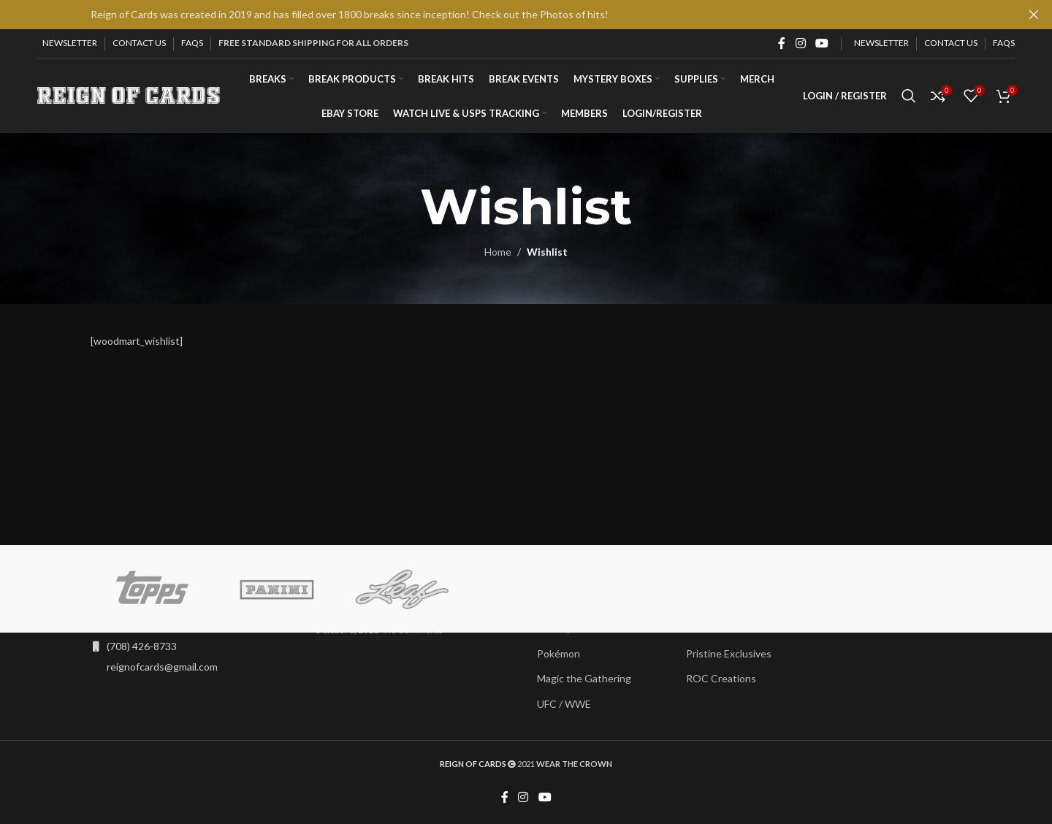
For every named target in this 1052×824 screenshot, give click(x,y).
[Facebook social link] (781, 43)
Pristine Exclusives (728, 654)
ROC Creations (721, 679)
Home (497, 254)
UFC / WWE (564, 704)
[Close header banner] (1033, 14)
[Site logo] (128, 95)
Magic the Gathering (584, 679)
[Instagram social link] (800, 43)
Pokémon (558, 654)
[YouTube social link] (822, 43)
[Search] (908, 97)
